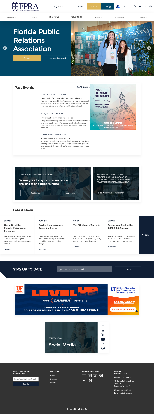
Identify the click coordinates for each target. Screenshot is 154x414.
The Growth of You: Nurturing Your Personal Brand (61, 98)
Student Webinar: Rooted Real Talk (55, 139)
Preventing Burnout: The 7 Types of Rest (57, 118)
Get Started (35, 193)
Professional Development (54, 17)
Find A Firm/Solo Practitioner (77, 17)
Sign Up (128, 269)
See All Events (82, 87)
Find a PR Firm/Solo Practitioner (110, 193)
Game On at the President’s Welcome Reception (15, 228)
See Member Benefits (58, 58)
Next (149, 48)
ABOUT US (10, 17)
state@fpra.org (126, 393)
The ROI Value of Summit (86, 225)
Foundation (141, 17)
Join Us (32, 17)
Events (97, 17)
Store (52, 383)
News (52, 376)
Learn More (70, 193)
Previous (5, 48)
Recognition (119, 17)
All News (146, 235)
